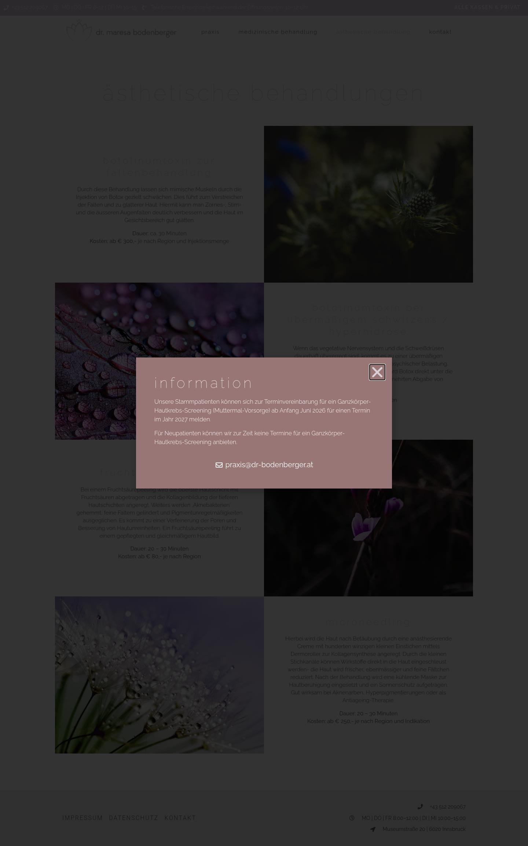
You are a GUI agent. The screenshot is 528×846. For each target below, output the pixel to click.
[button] (377, 372)
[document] (264, 423)
